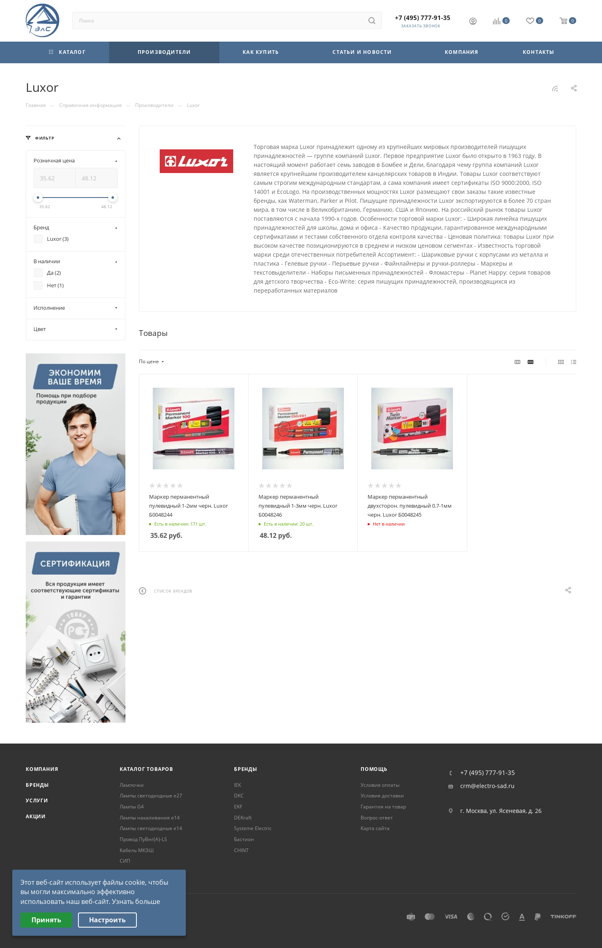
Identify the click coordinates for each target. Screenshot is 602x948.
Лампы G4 (132, 806)
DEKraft (243, 817)
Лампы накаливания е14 (150, 817)
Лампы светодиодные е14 (151, 828)
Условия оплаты (380, 784)
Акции (36, 816)
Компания (42, 769)
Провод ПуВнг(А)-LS (143, 839)
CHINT (241, 850)
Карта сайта (375, 828)
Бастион (244, 839)
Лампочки (132, 784)
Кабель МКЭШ (137, 850)
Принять (46, 919)
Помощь (374, 769)
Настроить (107, 919)
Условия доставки (382, 795)
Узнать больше (136, 901)
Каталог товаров (146, 769)
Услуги (37, 800)
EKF (238, 806)
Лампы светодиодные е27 (151, 795)
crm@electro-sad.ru (487, 786)
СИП (125, 860)
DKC (239, 795)
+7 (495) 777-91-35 (422, 17)
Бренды (37, 784)
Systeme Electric (253, 828)
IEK (237, 784)
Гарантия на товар (383, 806)
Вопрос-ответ (377, 817)
